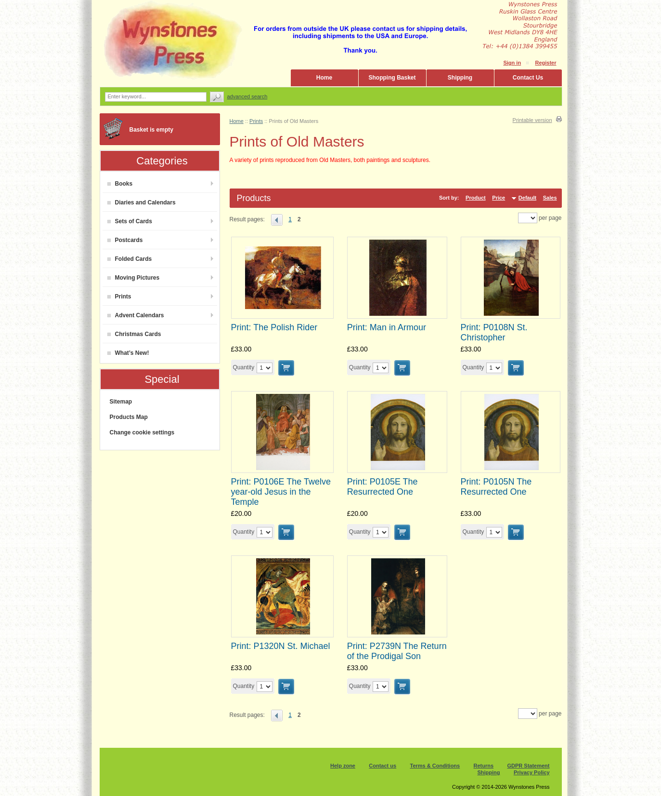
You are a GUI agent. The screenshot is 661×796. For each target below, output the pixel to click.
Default (527, 198)
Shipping (460, 77)
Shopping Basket (391, 77)
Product (476, 198)
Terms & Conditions (435, 766)
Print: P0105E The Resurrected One (382, 487)
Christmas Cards (134, 334)
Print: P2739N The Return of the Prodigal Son (397, 651)
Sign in (512, 63)
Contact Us (528, 77)
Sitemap (121, 401)
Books (120, 183)
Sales (550, 198)
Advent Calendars (135, 315)
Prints (119, 296)
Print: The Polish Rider (274, 327)
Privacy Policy (532, 772)
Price (498, 198)
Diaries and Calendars (141, 202)
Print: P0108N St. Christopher (494, 332)
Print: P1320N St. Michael (280, 646)
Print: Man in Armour (386, 327)
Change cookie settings (142, 432)
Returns (484, 766)
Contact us (382, 766)
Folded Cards (129, 259)
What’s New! (128, 353)
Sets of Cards (129, 221)
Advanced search (247, 96)
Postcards (125, 240)
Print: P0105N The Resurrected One (496, 487)
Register (545, 63)
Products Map (129, 417)
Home (324, 77)
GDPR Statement (528, 766)
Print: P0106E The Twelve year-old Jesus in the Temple (281, 492)
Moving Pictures (133, 277)
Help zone (342, 766)
